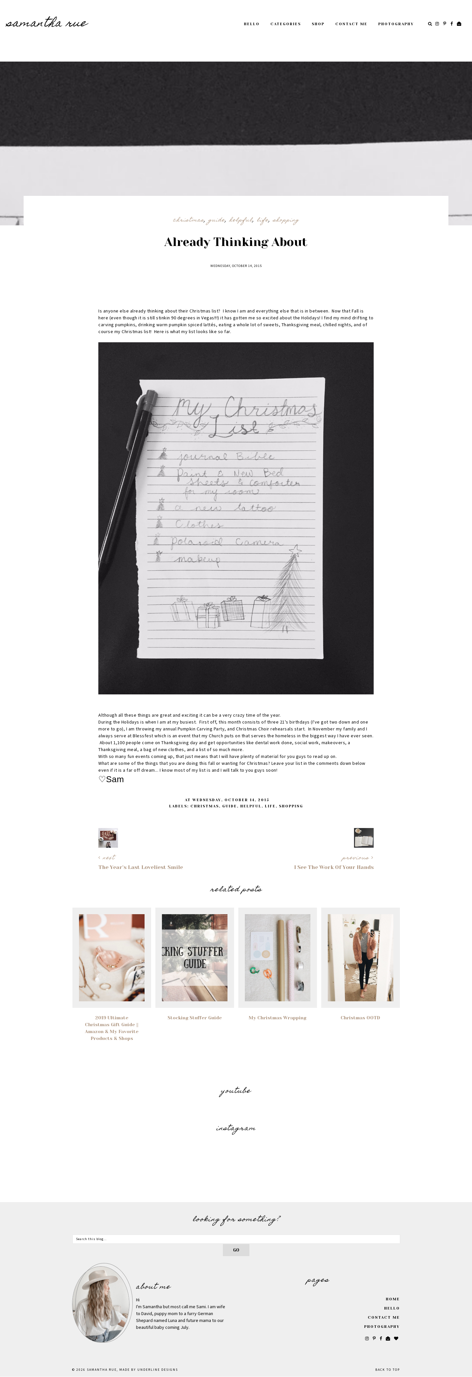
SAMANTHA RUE (47, 23)
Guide (216, 220)
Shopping (286, 220)
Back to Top (387, 1370)
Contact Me (351, 24)
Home (393, 1299)
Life (263, 220)
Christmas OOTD (360, 1017)
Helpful (241, 220)
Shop (318, 24)
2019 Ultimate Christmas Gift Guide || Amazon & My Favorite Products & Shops (112, 1028)
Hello (252, 24)
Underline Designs (157, 1370)
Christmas (188, 220)
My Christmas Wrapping (277, 1017)
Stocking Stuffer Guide (194, 1017)
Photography (396, 24)
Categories (285, 24)
